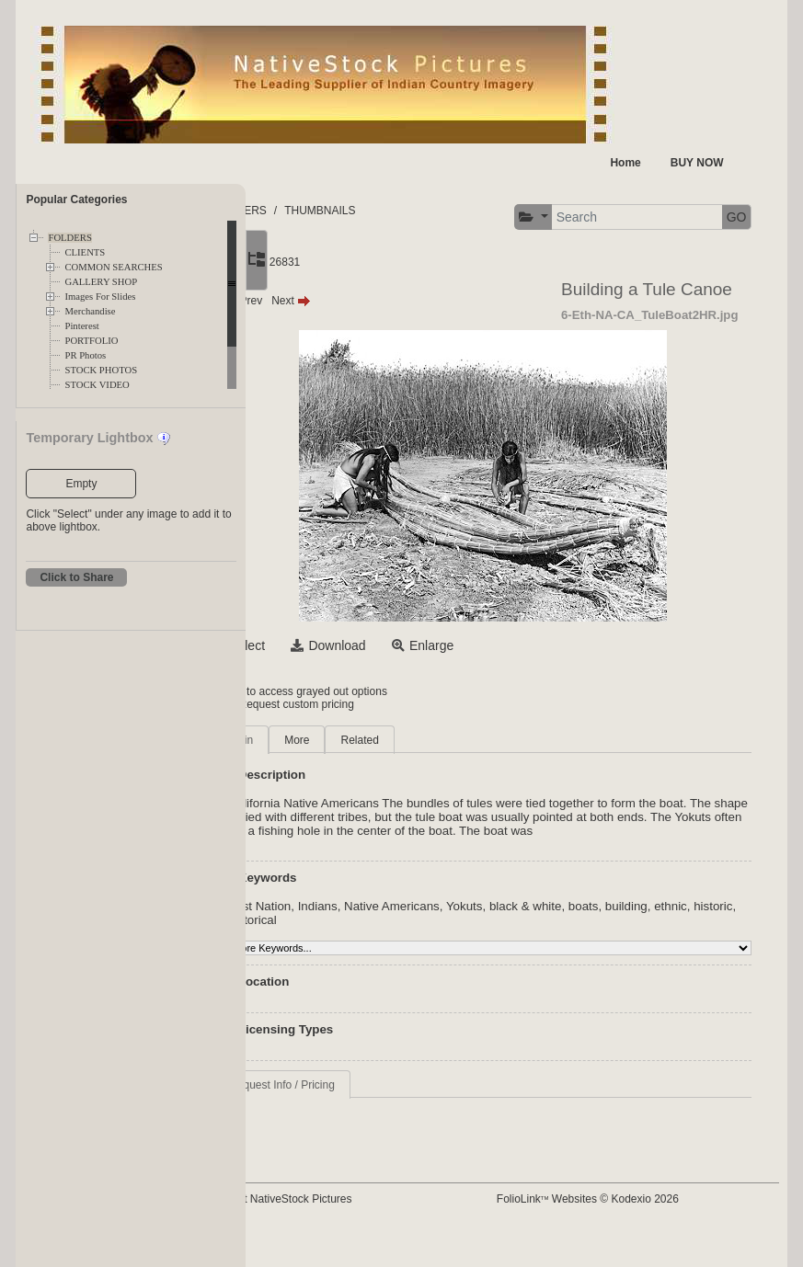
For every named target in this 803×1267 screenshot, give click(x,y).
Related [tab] (452, 754)
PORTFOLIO (91, 341)
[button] (310, 267)
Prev (334, 315)
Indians (410, 935)
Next (383, 315)
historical (430, 948)
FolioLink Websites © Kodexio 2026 (631, 1227)
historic (379, 948)
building (718, 935)
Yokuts (556, 935)
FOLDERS (69, 238)
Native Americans (484, 935)
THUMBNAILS (411, 210)
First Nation (351, 935)
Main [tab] (333, 754)
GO (514, 266)
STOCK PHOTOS (100, 370)
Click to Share (76, 577)
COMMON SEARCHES (113, 267)
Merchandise (89, 311)
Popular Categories (76, 199)
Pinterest (81, 326)
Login (320, 706)
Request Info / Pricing (374, 1113)
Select (339, 660)
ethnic (336, 948)
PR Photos (85, 355)
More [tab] (388, 754)
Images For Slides (99, 296)
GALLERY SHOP (100, 282)
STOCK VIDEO (96, 385)
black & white (617, 935)
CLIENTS (84, 252)
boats (675, 935)
